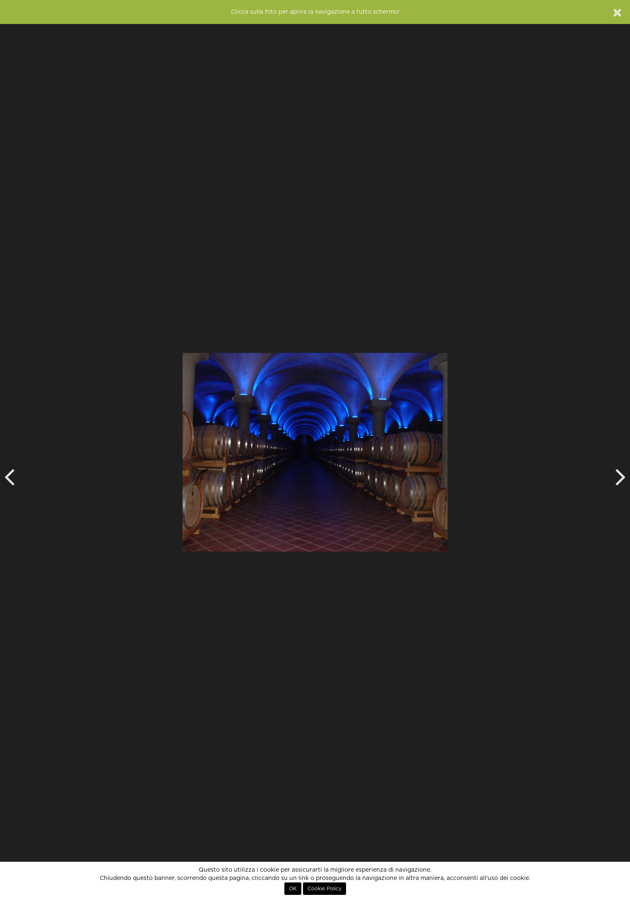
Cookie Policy (324, 888)
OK (293, 888)
